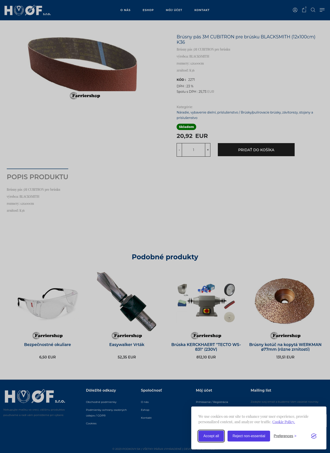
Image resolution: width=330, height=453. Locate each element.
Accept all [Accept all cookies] (211, 436)
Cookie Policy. (283, 421)
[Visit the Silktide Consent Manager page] (313, 436)
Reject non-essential (248, 436)
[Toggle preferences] (285, 436)
